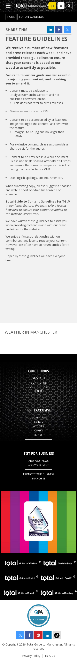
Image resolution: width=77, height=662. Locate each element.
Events (38, 422)
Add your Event (38, 465)
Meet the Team (39, 387)
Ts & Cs (50, 656)
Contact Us (38, 382)
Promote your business (38, 474)
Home (11, 17)
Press (38, 391)
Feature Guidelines (31, 17)
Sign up (38, 435)
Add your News (38, 461)
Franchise (38, 478)
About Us (38, 378)
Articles (38, 426)
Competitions (38, 417)
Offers (38, 430)
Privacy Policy (31, 656)
